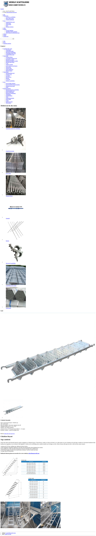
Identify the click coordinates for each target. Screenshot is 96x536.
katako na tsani (8, 534)
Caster (7, 100)
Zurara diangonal (9, 69)
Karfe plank (8, 99)
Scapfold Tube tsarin (10, 22)
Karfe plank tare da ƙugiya (11, 66)
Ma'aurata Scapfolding (11, 52)
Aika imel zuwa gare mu (9, 433)
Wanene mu (5, 15)
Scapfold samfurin (7, 43)
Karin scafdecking (10, 92)
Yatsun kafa (8, 67)
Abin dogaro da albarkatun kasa (12, 32)
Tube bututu (8, 50)
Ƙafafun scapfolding (10, 80)
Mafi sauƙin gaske (10, 18)
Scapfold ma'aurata (10, 98)
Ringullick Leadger (10, 59)
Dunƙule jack (9, 74)
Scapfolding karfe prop (11, 53)
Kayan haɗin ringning (10, 83)
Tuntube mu (5, 36)
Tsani (7, 97)
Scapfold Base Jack (10, 54)
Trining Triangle (9, 64)
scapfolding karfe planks (11, 285)
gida (4, 14)
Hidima (4, 34)
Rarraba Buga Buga (10, 62)
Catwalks (8, 75)
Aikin (4, 28)
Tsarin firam (8, 24)
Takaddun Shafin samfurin (11, 31)
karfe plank (8, 173)
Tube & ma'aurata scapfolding (12, 89)
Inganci (4, 29)
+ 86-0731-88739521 (9, 11)
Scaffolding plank (9, 51)
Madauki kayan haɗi (10, 86)
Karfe (7, 87)
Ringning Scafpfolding (11, 93)
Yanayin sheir (9, 68)
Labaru (4, 35)
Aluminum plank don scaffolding (13, 128)
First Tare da (8, 77)
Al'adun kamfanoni (10, 19)
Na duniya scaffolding (10, 17)
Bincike (2, 433)
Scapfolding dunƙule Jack (11, 58)
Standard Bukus (9, 57)
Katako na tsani (9, 101)
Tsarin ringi (8, 23)
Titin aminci (8, 102)
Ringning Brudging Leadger (12, 61)
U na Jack (8, 79)
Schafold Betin (9, 95)
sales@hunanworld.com (11, 12)
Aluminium (8, 94)
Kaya (4, 20)
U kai (7, 63)
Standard (8, 218)
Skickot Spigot (9, 70)
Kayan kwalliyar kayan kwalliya (13, 84)
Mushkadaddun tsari (10, 73)
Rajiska (7, 78)
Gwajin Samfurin (9, 30)
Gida (4, 41)
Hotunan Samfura (9, 26)
